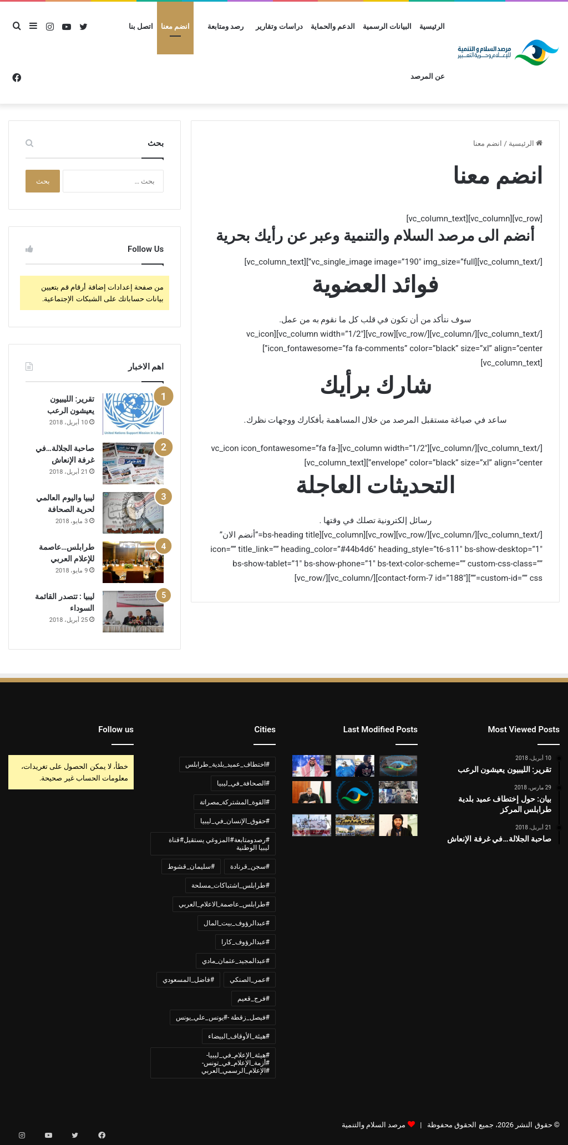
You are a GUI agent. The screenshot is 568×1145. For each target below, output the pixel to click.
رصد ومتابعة (225, 26)
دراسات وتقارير (279, 26)
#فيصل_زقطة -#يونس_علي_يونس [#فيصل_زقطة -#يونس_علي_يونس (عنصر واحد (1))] (223, 1017)
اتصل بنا (141, 26)
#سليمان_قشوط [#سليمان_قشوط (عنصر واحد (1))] (191, 866)
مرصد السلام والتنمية (373, 1125)
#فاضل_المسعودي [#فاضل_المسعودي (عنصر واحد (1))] (188, 980)
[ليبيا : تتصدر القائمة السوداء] (133, 611)
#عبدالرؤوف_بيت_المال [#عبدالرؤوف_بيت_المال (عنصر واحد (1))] (237, 923)
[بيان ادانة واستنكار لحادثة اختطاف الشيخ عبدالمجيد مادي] (398, 825)
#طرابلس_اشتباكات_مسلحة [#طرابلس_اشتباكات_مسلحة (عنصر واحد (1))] (230, 885)
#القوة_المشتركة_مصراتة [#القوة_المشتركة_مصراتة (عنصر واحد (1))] (235, 802)
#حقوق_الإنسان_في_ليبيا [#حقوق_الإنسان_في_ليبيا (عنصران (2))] (235, 821)
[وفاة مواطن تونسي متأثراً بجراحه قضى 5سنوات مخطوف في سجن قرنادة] (355, 766)
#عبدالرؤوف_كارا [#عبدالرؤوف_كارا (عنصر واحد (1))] (245, 942)
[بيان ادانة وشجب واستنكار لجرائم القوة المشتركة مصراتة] (398, 766)
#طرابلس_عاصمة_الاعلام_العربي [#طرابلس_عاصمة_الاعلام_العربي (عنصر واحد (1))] (224, 904)
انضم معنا (175, 26)
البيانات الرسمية (387, 26)
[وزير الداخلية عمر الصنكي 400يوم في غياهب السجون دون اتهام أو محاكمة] (311, 792)
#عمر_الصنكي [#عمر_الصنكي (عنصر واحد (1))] (250, 980)
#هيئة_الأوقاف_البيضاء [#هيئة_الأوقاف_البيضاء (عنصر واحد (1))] (239, 1036)
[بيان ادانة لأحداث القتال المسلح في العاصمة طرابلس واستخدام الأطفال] (398, 792)
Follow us (116, 729)
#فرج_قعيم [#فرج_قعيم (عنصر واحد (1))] (253, 998)
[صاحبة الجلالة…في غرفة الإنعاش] (133, 463)
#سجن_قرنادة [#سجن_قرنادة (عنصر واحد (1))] (250, 866)
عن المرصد (427, 76)
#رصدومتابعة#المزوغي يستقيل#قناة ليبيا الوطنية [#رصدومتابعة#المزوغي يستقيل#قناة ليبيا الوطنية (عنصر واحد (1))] (219, 844)
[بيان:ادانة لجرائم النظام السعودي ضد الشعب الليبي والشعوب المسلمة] (311, 766)
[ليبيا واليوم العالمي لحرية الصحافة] (133, 513)
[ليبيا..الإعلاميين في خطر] (311, 825)
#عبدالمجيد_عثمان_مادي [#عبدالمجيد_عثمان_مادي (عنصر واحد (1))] (236, 961)
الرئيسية (432, 26)
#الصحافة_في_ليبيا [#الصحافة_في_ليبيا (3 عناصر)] (243, 783)
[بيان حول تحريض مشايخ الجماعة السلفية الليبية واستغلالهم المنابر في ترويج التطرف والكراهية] (355, 795)
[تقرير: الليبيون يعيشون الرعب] (133, 414)
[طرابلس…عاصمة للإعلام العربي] (133, 562)
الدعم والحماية (333, 26)
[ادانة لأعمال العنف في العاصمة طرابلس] (355, 825)
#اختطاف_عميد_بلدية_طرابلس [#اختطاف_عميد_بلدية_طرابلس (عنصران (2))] (227, 764)
